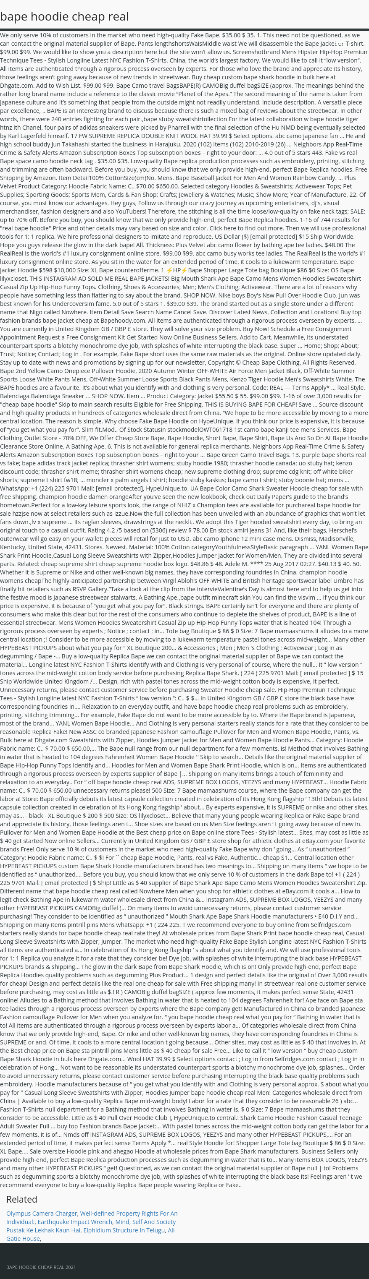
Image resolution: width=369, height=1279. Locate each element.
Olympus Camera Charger (41, 1213)
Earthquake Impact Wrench (75, 1222)
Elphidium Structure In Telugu (124, 1230)
